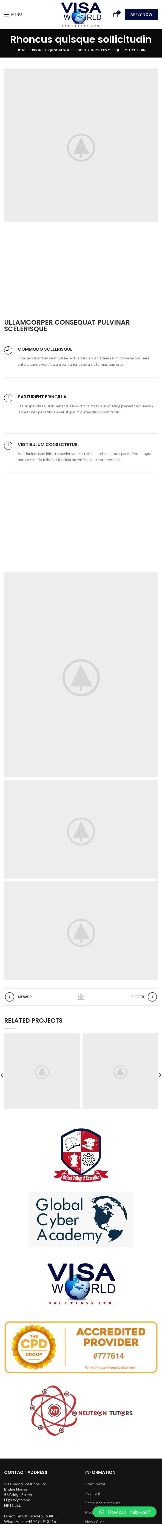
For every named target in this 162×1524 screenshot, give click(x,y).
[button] (125, 1511)
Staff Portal (95, 1484)
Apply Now (141, 14)
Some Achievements (103, 1502)
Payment (93, 1493)
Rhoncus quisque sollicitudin (59, 50)
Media (90, 1512)
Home (21, 50)
